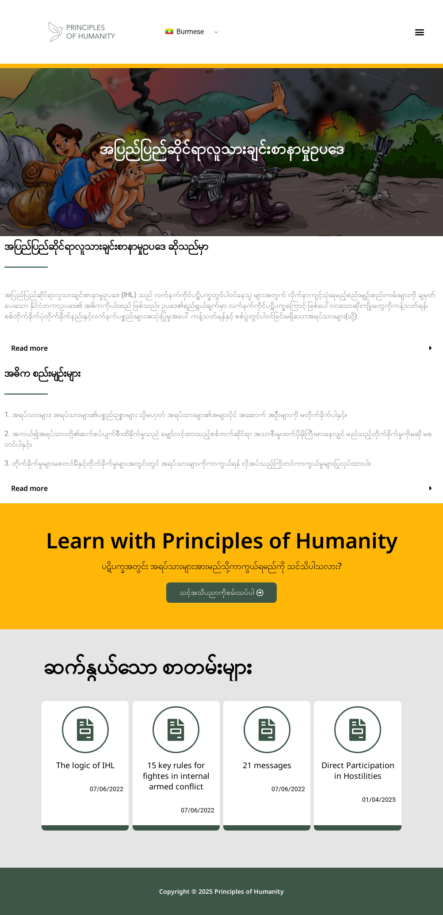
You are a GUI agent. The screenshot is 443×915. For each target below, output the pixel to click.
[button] (419, 32)
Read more (29, 348)
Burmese (184, 31)
